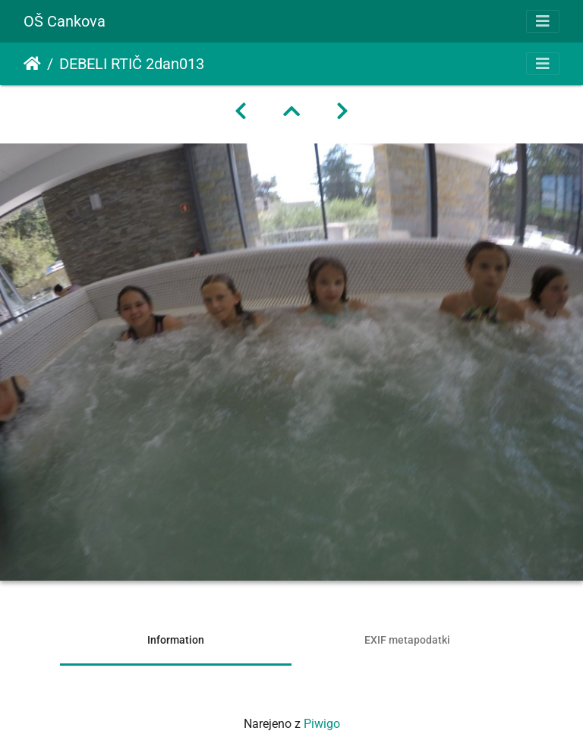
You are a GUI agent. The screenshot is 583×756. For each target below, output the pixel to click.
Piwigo (322, 724)
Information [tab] (175, 640)
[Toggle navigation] (542, 21)
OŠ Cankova (65, 21)
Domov (32, 63)
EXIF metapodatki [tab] (407, 640)
